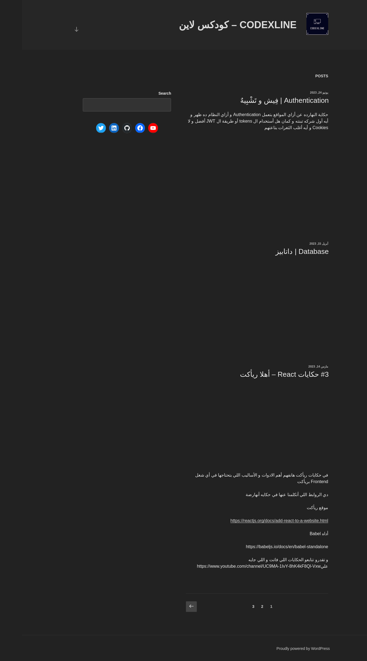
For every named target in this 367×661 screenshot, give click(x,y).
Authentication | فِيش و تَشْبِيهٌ (262, 100)
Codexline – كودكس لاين (215, 24)
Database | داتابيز (280, 251)
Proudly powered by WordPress (281, 648)
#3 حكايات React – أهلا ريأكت (262, 374)
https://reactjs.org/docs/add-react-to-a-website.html (257, 520)
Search (143, 93)
